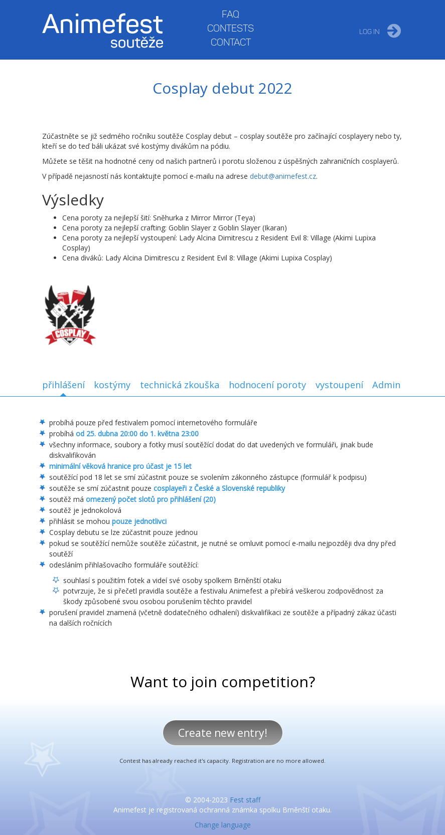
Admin (386, 385)
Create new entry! (222, 733)
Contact (231, 42)
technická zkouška (179, 385)
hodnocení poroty (267, 385)
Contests (230, 28)
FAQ (230, 14)
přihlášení (63, 385)
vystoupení (339, 385)
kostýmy (112, 385)
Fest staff (245, 799)
